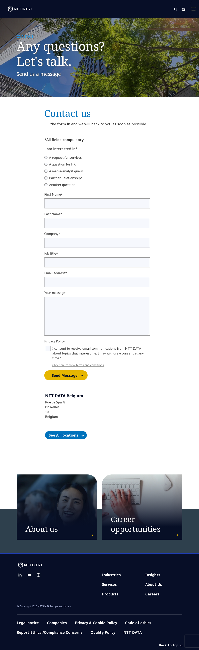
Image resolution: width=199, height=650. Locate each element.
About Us (153, 584)
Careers (152, 594)
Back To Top (170, 645)
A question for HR (62, 164)
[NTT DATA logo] (16, 9)
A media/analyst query (66, 171)
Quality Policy (103, 632)
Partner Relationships (65, 178)
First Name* (53, 194)
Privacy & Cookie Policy (96, 622)
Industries (111, 574)
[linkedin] (20, 575)
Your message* (55, 292)
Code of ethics (138, 622)
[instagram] (38, 575)
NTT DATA (133, 632)
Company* (52, 234)
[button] (178, 9)
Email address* (55, 273)
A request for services (65, 157)
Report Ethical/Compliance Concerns (50, 632)
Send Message (69, 375)
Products (110, 594)
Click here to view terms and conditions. (78, 365)
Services (109, 584)
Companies (57, 622)
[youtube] (29, 575)
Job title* (51, 253)
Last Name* (53, 214)
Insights (152, 574)
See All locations (67, 435)
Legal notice (28, 622)
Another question (62, 185)
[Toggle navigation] (194, 9)
